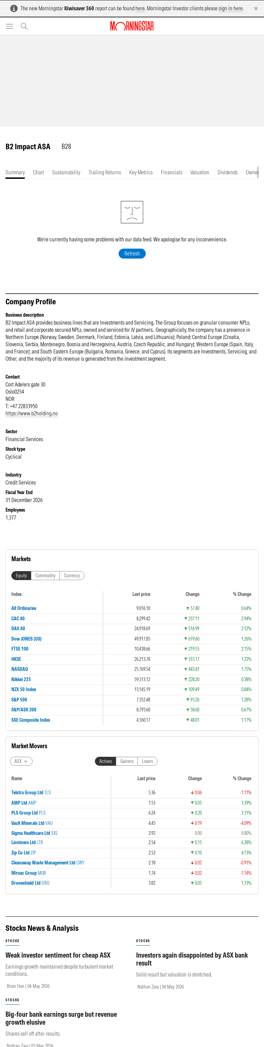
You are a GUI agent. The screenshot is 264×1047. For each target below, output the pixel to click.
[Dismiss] (255, 8)
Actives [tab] (105, 768)
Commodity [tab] (45, 582)
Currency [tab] (72, 582)
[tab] (15, 172)
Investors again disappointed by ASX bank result (192, 966)
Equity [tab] (21, 582)
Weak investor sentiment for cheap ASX (58, 962)
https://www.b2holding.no (32, 420)
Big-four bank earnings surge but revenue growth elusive (61, 1025)
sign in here (231, 8)
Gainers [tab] (126, 768)
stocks (13, 948)
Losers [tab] (147, 768)
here (140, 8)
